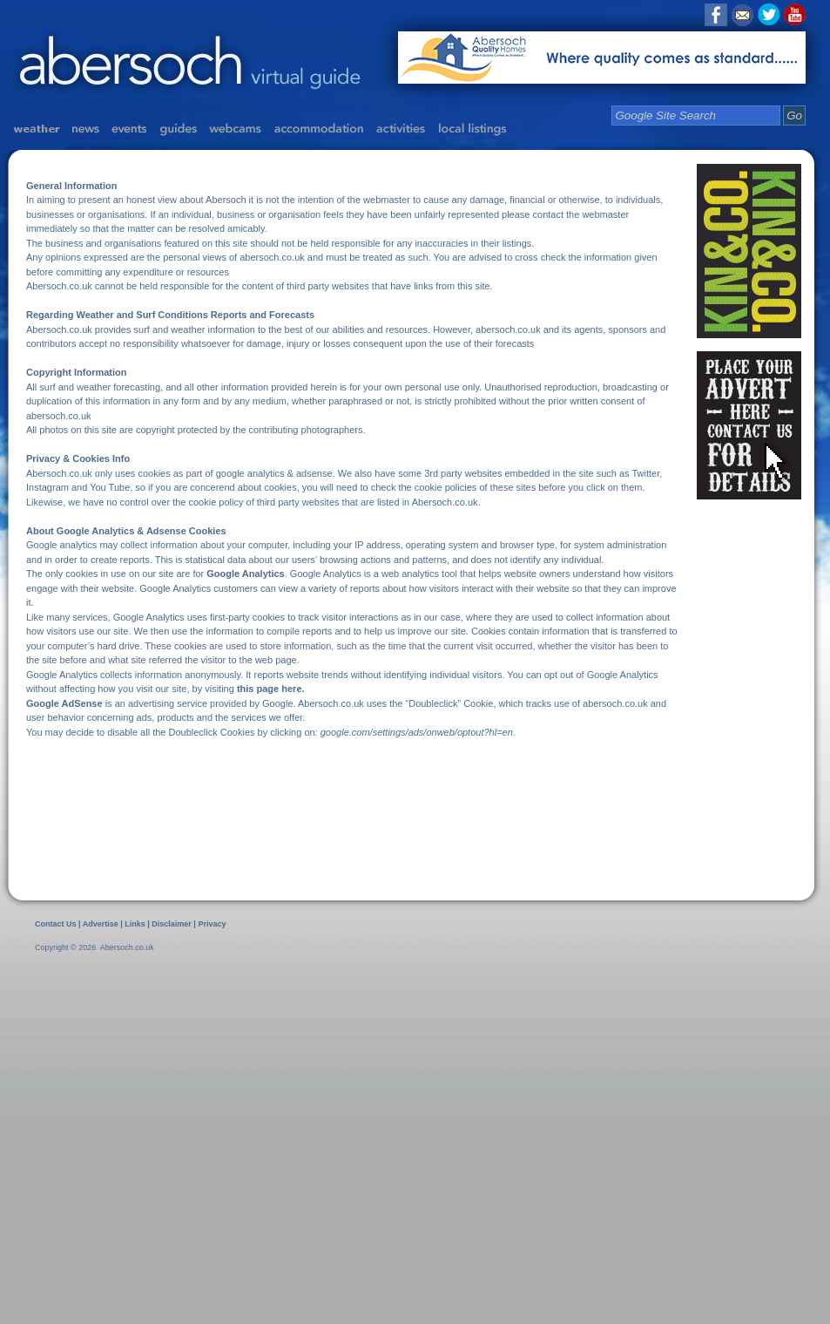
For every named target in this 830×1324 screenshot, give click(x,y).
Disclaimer (172, 924)
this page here (269, 688)
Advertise (100, 924)
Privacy (212, 924)
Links (135, 924)
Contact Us (56, 924)
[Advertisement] (163, 1137)
